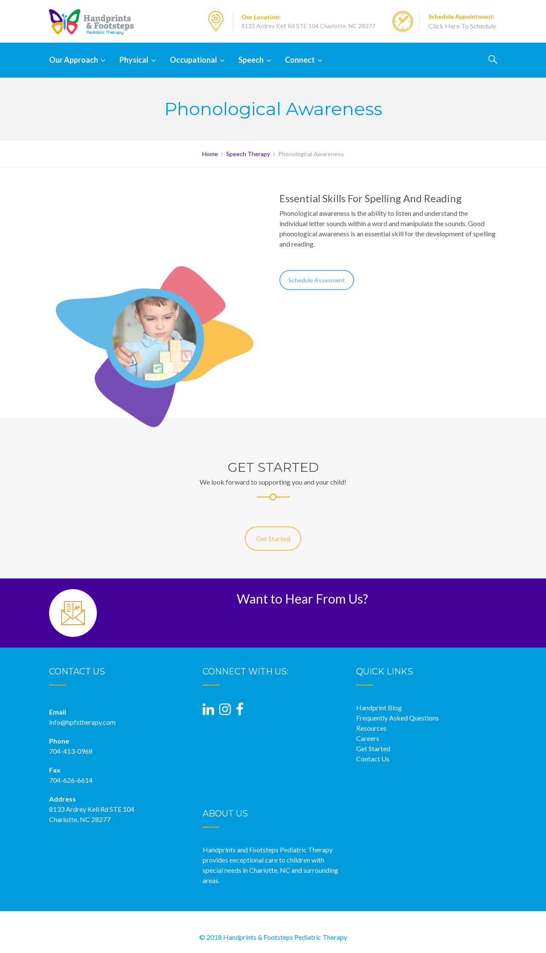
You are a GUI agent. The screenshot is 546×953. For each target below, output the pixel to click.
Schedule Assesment (316, 285)
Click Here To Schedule (462, 26)
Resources (371, 728)
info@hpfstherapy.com (82, 722)
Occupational (193, 59)
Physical (133, 59)
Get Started (273, 546)
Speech (251, 59)
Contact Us (372, 759)
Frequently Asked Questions (397, 718)
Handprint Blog (379, 707)
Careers (367, 738)
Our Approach (73, 59)
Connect (300, 59)
